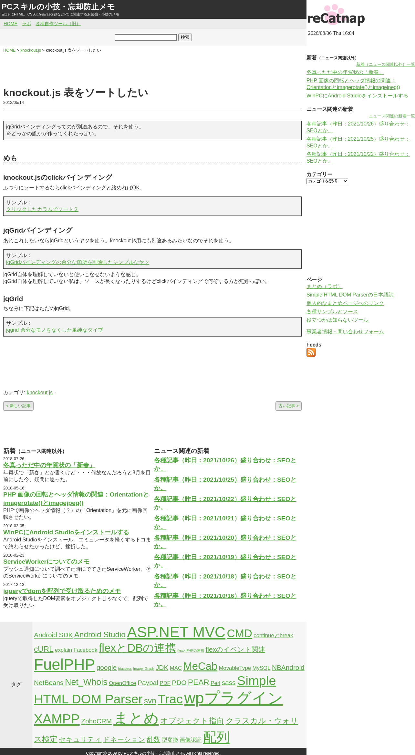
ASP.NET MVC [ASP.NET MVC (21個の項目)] (176, 632)
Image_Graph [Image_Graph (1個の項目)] (143, 668)
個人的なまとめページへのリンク (345, 303)
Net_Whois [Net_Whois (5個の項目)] (86, 682)
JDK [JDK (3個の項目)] (162, 667)
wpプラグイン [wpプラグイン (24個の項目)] (233, 698)
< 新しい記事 (18, 405)
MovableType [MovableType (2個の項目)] (235, 668)
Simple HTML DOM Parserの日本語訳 (350, 294)
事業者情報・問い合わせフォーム (345, 331)
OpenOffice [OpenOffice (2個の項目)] (122, 683)
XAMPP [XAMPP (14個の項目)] (57, 718)
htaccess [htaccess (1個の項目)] (125, 668)
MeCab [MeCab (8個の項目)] (200, 666)
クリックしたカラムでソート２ (42, 209)
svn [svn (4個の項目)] (150, 700)
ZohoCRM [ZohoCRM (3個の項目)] (96, 721)
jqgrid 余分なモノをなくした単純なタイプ (54, 330)
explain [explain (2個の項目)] (63, 650)
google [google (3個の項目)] (107, 667)
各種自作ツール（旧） (58, 23)
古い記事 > (288, 405)
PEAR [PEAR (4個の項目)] (198, 682)
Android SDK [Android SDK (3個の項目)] (53, 635)
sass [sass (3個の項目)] (229, 682)
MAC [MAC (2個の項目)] (176, 668)
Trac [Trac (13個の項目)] (170, 699)
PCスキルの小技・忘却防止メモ (58, 6)
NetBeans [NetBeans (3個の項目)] (48, 682)
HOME (10, 23)
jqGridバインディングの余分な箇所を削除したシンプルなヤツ (77, 262)
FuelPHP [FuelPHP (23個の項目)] (64, 664)
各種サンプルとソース (332, 311)
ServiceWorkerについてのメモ (46, 561)
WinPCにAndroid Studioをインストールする (66, 532)
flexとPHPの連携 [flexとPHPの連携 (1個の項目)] (191, 650)
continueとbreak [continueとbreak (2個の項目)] (273, 635)
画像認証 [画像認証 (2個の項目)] (191, 740)
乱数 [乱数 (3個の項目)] (153, 739)
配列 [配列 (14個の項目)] (216, 737)
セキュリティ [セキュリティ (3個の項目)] (80, 739)
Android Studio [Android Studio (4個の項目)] (100, 634)
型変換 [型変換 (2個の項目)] (170, 740)
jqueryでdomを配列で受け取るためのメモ (62, 591)
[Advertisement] (152, 69)
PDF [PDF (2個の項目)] (165, 683)
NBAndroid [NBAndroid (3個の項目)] (288, 667)
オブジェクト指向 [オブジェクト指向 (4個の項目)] (192, 720)
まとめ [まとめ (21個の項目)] (136, 718)
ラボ (26, 23)
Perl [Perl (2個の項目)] (215, 683)
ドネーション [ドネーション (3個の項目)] (124, 739)
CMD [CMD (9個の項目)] (239, 633)
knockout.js (40, 392)
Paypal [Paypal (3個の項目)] (148, 682)
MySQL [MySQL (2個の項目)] (262, 668)
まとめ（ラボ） (324, 286)
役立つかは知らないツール (337, 320)
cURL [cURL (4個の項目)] (44, 649)
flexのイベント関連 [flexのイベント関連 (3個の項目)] (235, 649)
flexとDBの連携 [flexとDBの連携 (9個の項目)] (137, 648)
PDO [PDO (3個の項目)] (179, 682)
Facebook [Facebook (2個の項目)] (86, 650)
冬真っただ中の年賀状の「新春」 (49, 465)
